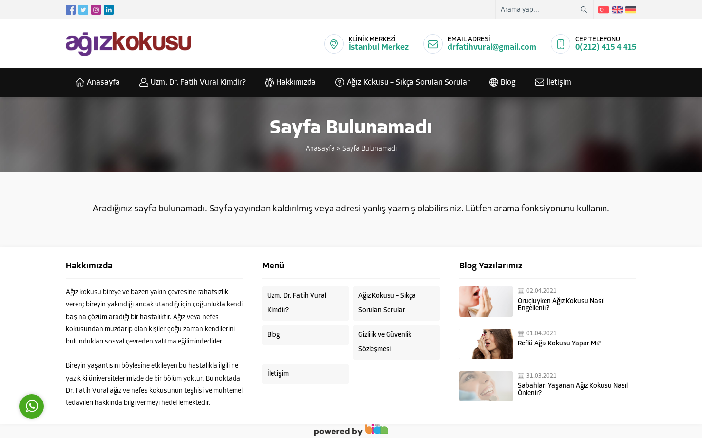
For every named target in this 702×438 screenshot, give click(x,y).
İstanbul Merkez (379, 47)
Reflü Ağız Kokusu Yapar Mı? (559, 343)
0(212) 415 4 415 (605, 47)
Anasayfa (320, 148)
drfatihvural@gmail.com (492, 47)
